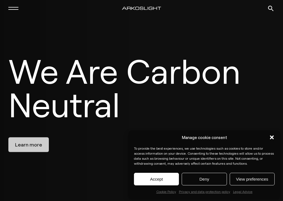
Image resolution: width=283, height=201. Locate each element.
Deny (204, 179)
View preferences (252, 179)
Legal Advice (243, 191)
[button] (272, 137)
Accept (156, 179)
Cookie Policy (166, 191)
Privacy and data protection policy (204, 191)
